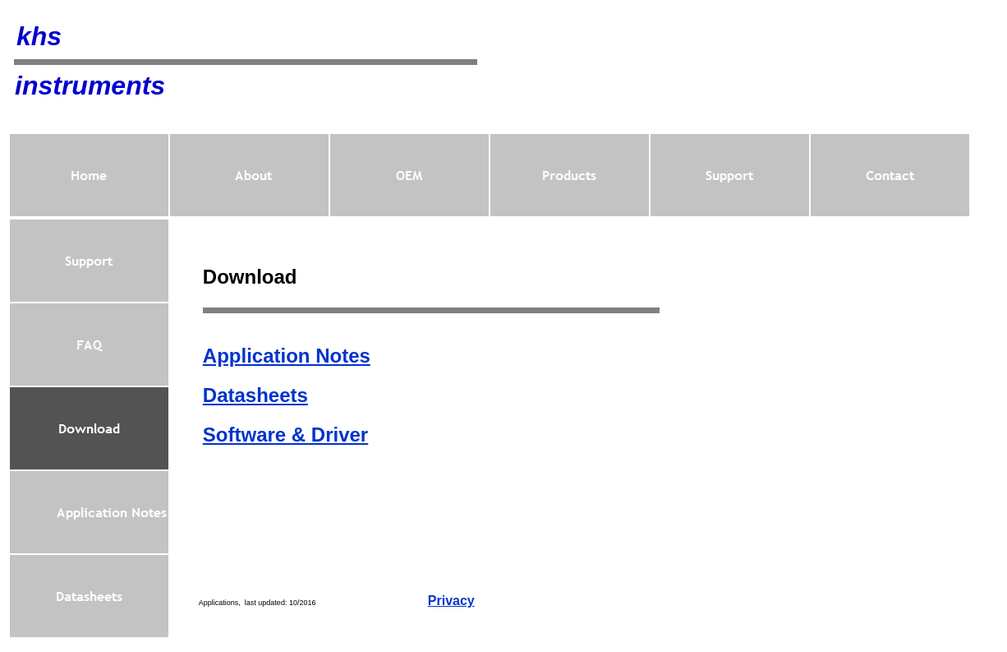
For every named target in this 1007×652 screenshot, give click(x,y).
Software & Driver (285, 434)
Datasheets (255, 395)
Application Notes (286, 355)
